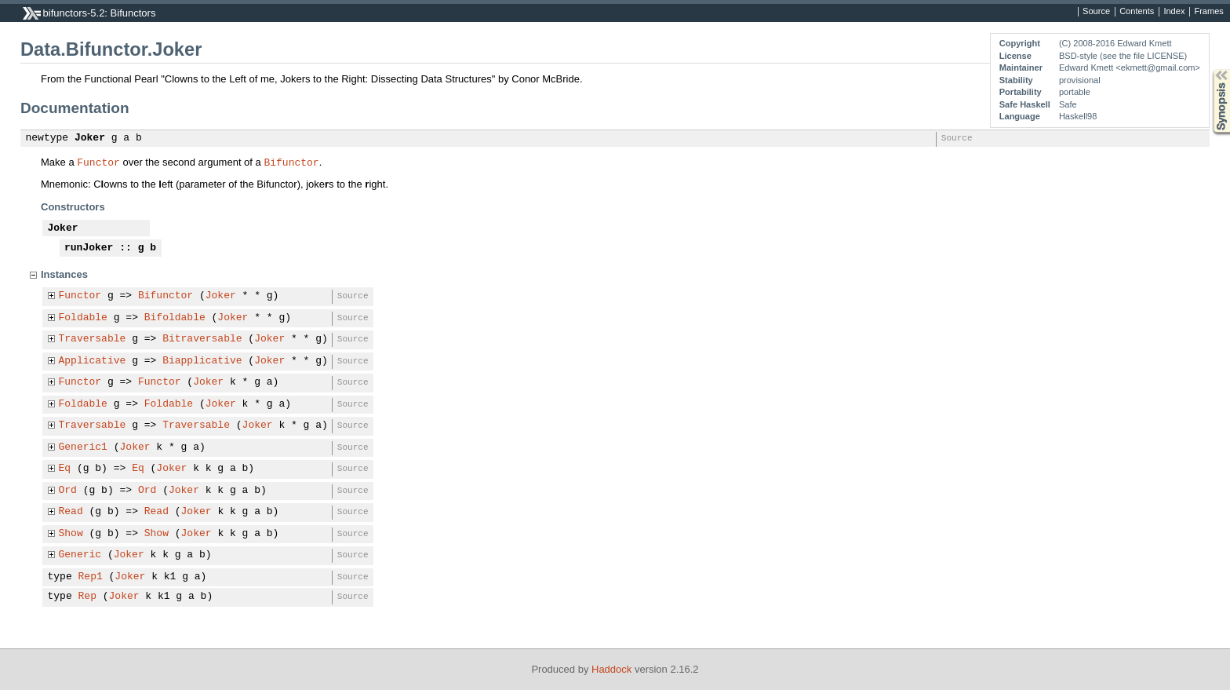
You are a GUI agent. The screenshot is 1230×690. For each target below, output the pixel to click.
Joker (90, 138)
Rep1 (90, 577)
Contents (1136, 11)
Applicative (92, 361)
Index (1174, 11)
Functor (98, 162)
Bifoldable (175, 318)
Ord (68, 491)
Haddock (611, 669)
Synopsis (1208, 69)
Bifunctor (291, 162)
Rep (87, 597)
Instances (64, 274)
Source (1096, 11)
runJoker (88, 248)
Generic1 (83, 447)
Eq (65, 469)
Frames (1208, 11)
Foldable (83, 318)
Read (71, 512)
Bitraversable (202, 339)
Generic (80, 555)
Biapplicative (202, 361)
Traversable (92, 339)
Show (71, 534)
